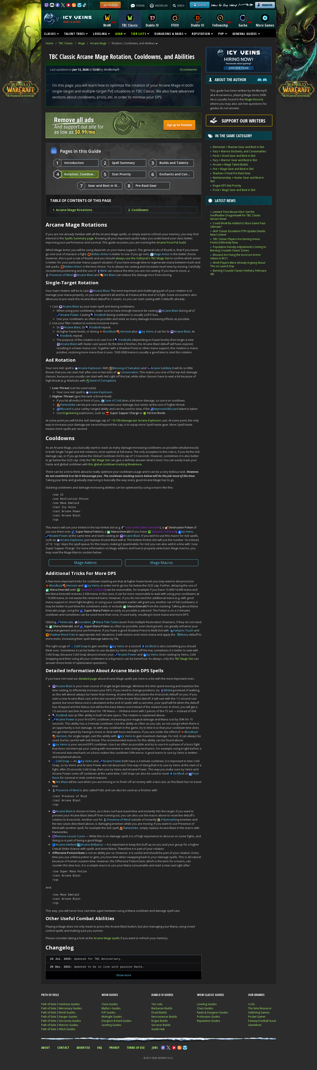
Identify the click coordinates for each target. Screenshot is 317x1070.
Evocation (84, 622)
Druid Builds (159, 1012)
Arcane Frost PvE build (171, 242)
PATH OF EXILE (50, 995)
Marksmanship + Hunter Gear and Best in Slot (237, 179)
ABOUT (45, 1047)
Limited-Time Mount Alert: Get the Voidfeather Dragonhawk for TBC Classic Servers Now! (235, 215)
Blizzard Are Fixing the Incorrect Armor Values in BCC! (235, 256)
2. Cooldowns (138, 210)
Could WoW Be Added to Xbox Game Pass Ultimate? (237, 225)
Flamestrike (67, 405)
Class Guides (110, 1004)
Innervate (66, 622)
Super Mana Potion (88, 531)
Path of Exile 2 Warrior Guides (59, 1025)
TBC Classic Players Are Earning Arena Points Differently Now (235, 240)
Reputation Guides (208, 1021)
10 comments (188, 69)
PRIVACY (114, 1047)
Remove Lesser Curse (70, 836)
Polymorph (168, 819)
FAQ (99, 1047)
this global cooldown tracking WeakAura (114, 464)
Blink (103, 271)
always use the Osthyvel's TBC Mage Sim (142, 258)
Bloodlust (109, 331)
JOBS (155, 1047)
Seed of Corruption (102, 380)
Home (49, 43)
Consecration (129, 372)
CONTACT (63, 1047)
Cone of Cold (112, 400)
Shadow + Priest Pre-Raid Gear (232, 173)
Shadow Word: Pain (62, 634)
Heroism (125, 331)
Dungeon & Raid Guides (116, 1021)
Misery (183, 634)
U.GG (251, 1004)
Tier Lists (156, 1004)
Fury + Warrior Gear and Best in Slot (235, 160)
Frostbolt (100, 315)
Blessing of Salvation (126, 368)
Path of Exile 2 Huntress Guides (60, 1004)
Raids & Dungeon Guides (212, 1012)
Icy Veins (147, 331)
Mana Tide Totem (107, 622)
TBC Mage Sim (100, 460)
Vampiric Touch (183, 630)
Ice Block (150, 646)
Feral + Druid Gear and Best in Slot (234, 156)
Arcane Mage (98, 43)
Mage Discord (254, 99)
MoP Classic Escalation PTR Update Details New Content (237, 232)
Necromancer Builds (164, 1016)
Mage (81, 43)
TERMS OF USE (136, 1047)
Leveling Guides (111, 1025)
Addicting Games (258, 1012)
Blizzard (65, 409)
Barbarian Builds (161, 1008)
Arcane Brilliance (92, 844)
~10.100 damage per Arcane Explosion (135, 420)
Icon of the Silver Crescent (142, 527)
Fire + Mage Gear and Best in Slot (233, 169)
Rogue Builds (159, 1021)
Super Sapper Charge (124, 413)
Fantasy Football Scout (262, 1021)
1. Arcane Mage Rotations (72, 210)
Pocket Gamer (257, 1016)
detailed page (88, 679)
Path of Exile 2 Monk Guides (58, 1012)
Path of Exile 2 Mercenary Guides (61, 1008)
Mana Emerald (121, 531)
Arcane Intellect (66, 844)
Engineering (70, 413)
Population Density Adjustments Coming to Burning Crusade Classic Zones (238, 248)
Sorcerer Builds (160, 1025)
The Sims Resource (259, 1008)
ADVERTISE (83, 1047)
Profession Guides (208, 1016)
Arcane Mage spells (107, 938)
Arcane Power (69, 315)
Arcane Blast (85, 275)
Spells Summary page (79, 238)
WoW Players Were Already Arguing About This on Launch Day (237, 264)
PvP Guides (108, 1012)
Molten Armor (100, 254)
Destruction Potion (181, 527)
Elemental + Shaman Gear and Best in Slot (238, 147)
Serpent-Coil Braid (164, 531)
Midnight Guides (112, 1016)
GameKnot (254, 1025)
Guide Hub (158, 1029)
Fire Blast (110, 275)
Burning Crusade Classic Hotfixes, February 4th (238, 272)
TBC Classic (66, 43)
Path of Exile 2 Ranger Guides (59, 1016)
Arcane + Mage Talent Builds (230, 164)
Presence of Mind (61, 275)
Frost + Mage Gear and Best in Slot (234, 190)
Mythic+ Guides (111, 1008)
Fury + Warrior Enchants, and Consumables (239, 151)
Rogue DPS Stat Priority (227, 185)
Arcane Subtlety (161, 368)
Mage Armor (162, 254)
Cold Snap (81, 646)
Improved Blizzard (166, 409)
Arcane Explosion (89, 368)
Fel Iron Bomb (156, 413)
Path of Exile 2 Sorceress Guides (61, 1021)
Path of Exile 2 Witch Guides (58, 1029)
